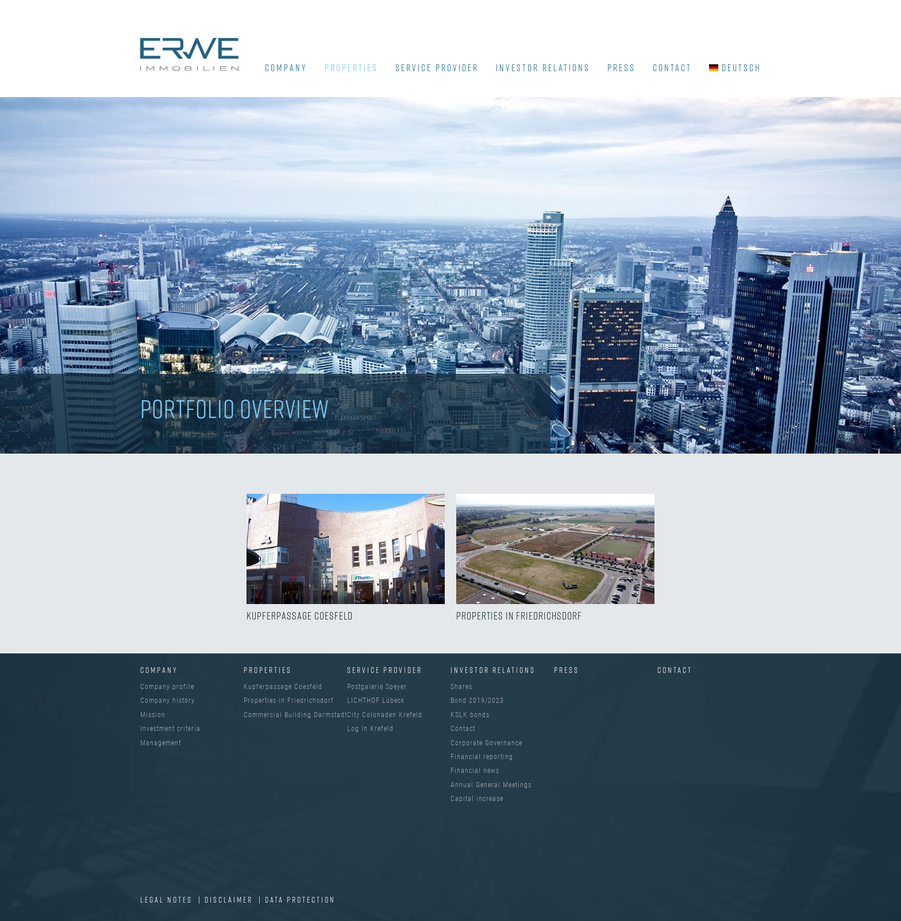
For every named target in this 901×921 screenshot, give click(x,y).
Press (621, 67)
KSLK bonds (470, 715)
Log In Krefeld (370, 729)
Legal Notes (167, 899)
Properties (351, 67)
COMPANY (286, 67)
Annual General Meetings (491, 785)
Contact (672, 67)
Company (159, 670)
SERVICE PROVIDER (437, 67)
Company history (167, 700)
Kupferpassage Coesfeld (283, 687)
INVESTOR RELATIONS (543, 67)
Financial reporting (481, 757)
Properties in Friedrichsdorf (289, 700)
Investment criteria (170, 729)
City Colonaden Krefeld (384, 715)
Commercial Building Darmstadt (295, 715)
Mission (152, 715)
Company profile (167, 687)
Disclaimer (230, 899)
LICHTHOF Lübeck (376, 700)
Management (160, 743)
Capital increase (476, 799)
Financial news (474, 771)
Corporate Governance (486, 743)
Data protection (300, 899)
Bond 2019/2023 (477, 700)
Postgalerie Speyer (377, 687)
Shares (461, 687)
